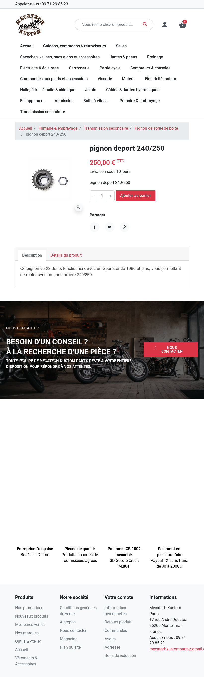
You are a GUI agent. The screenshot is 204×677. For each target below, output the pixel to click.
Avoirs (110, 639)
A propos (68, 622)
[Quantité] (102, 196)
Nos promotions (29, 607)
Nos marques (27, 633)
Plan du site (70, 647)
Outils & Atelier (28, 641)
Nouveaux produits (31, 616)
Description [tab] (32, 255)
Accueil (25, 128)
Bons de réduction (120, 655)
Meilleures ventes (30, 624)
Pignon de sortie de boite (156, 128)
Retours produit (118, 622)
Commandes (116, 630)
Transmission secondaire (106, 128)
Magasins (68, 639)
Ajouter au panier (135, 195)
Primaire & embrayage (58, 128)
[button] (171, 349)
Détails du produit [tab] (66, 255)
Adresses (113, 647)
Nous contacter (73, 630)
